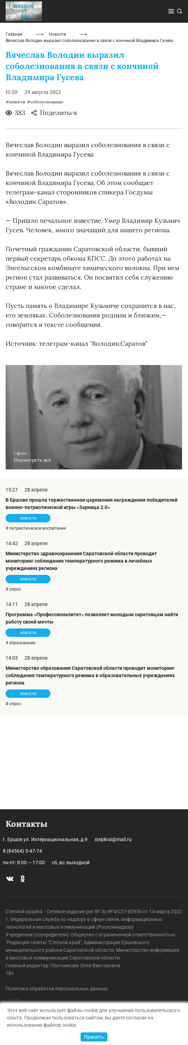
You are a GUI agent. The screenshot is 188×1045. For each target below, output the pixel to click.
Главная (14, 128)
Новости (57, 128)
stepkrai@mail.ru (113, 839)
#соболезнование (45, 196)
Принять (94, 1037)
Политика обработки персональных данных (56, 988)
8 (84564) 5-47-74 (22, 851)
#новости (16, 196)
